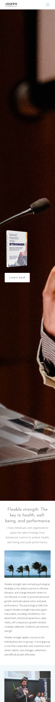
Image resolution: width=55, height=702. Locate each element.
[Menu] (48, 4)
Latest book (17, 277)
